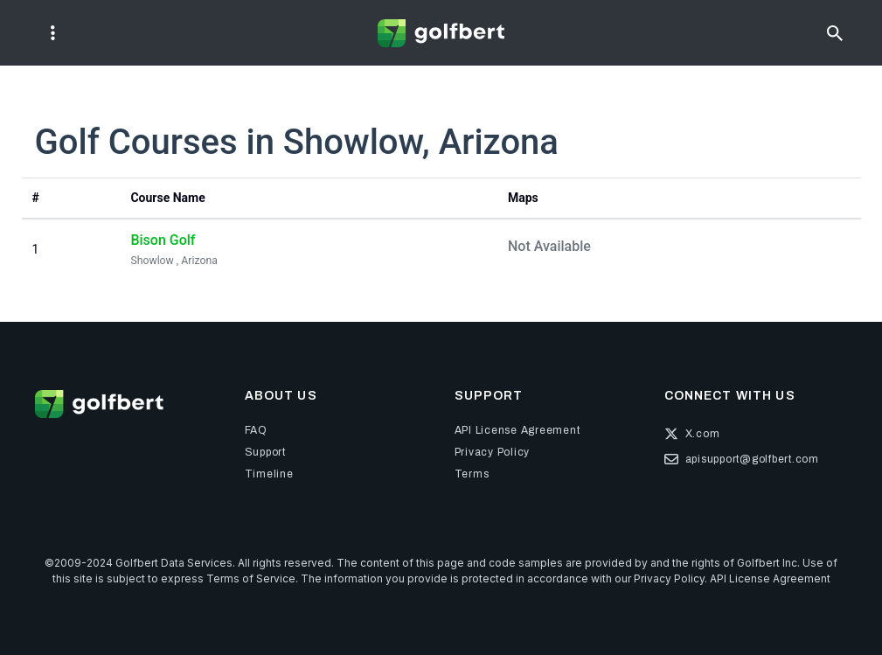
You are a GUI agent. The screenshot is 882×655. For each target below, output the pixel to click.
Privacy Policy (669, 578)
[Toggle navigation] (52, 33)
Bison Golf (162, 240)
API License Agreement (770, 578)
